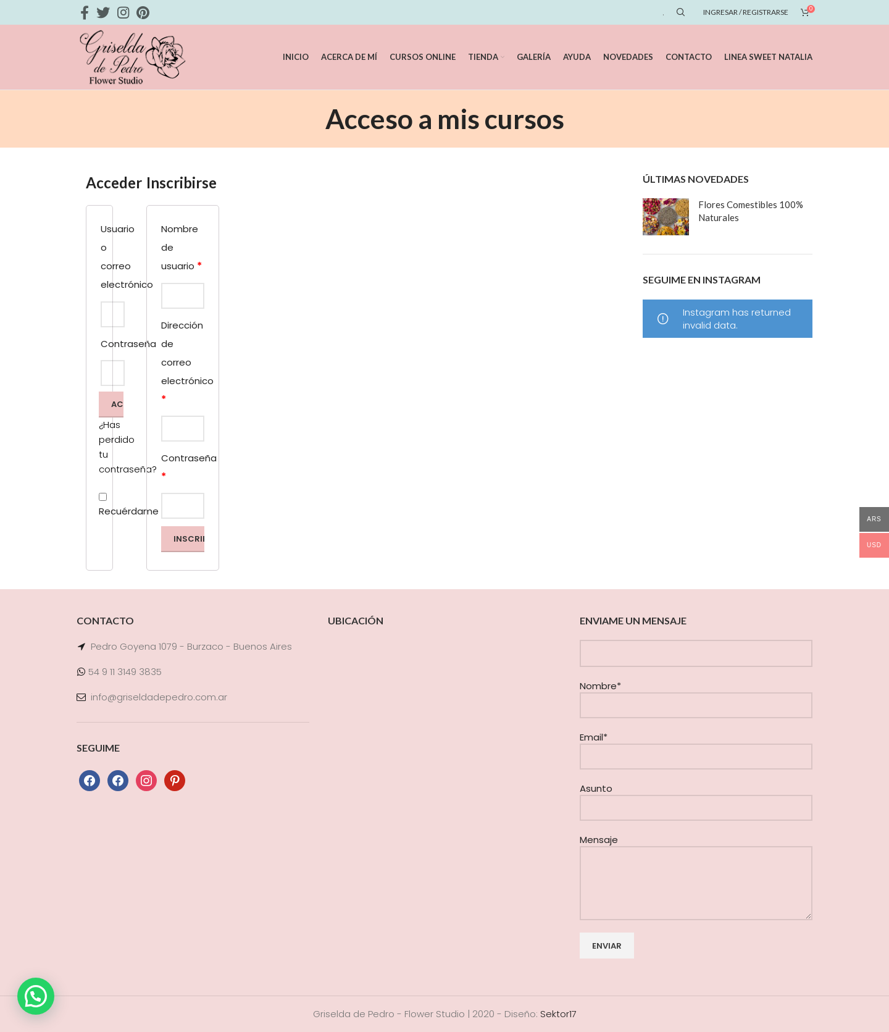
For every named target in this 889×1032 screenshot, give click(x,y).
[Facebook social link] (85, 12)
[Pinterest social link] (143, 12)
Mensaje (696, 861)
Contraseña (182, 467)
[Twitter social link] (103, 12)
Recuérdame (99, 505)
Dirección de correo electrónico (182, 362)
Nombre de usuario (181, 247)
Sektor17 (558, 1013)
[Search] (679, 12)
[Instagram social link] (123, 12)
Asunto (696, 797)
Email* (696, 746)
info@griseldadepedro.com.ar (159, 696)
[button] (35, 996)
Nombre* (696, 695)
